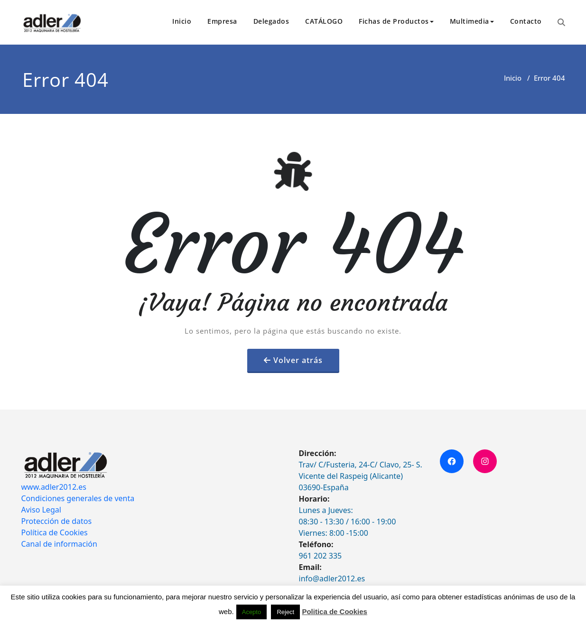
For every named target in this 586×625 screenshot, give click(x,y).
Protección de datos (56, 521)
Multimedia (472, 21)
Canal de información (59, 544)
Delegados (271, 21)
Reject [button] (285, 612)
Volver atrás (298, 360)
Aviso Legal (41, 509)
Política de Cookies (54, 532)
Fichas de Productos (396, 21)
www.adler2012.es (54, 487)
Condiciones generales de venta (78, 498)
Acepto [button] (251, 612)
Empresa (222, 21)
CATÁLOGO (324, 21)
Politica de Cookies (334, 611)
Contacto (526, 21)
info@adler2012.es (332, 578)
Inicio (181, 21)
